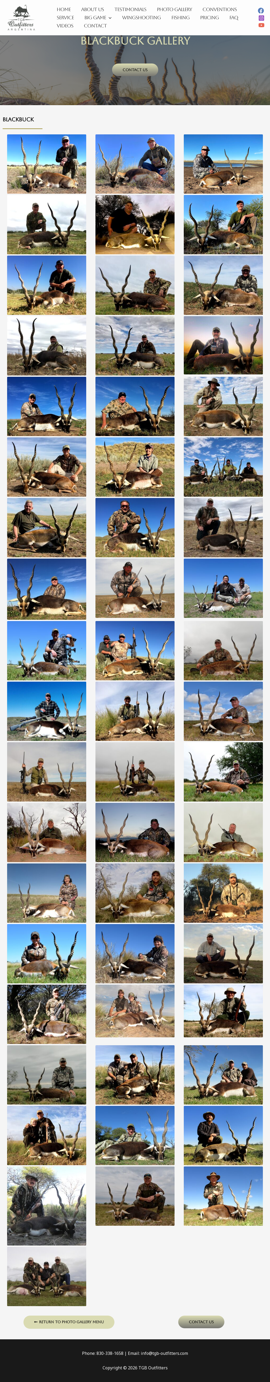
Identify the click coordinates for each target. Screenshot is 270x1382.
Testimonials (128, 8)
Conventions (215, 8)
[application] (107, 17)
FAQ (228, 17)
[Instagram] (261, 18)
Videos (64, 27)
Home (63, 8)
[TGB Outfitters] (21, 17)
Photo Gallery (170, 8)
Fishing (177, 17)
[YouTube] (261, 25)
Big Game (96, 17)
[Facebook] (261, 11)
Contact (93, 27)
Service (64, 17)
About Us (91, 8)
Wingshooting (138, 17)
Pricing (204, 17)
